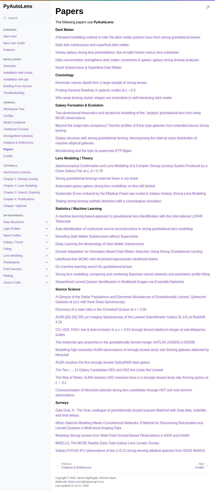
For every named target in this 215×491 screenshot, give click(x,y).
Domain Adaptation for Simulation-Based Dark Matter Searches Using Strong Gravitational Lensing (128, 251)
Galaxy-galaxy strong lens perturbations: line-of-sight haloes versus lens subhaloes (117, 52)
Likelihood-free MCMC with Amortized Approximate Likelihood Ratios (106, 259)
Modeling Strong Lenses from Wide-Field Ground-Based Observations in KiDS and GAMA (122, 435)
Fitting (7, 249)
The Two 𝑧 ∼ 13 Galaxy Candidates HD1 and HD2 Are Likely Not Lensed (109, 370)
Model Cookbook (14, 122)
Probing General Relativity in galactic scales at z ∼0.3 (95, 90)
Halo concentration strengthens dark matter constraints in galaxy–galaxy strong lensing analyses (127, 60)
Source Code (12, 282)
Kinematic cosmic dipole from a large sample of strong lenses (101, 82)
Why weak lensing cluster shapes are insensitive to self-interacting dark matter (113, 98)
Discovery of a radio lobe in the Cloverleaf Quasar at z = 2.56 (100, 309)
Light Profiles (11, 228)
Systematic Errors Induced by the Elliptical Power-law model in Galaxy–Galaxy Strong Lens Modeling (130, 193)
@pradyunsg (88, 481)
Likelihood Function (16, 129)
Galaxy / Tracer (13, 242)
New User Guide (14, 43)
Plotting (8, 275)
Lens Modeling (12, 255)
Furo (101, 481)
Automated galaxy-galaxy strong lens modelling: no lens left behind (105, 186)
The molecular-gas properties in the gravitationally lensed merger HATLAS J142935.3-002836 (125, 342)
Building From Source (17, 86)
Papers (8, 149)
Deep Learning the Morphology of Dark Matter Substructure (99, 244)
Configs (8, 115)
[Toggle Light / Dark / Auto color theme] (208, 7)
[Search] (25, 18)
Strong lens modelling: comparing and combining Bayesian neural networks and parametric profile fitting (132, 274)
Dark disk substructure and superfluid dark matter (92, 45)
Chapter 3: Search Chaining (21, 192)
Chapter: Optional (14, 205)
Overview (9, 66)
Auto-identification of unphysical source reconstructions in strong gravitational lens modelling (124, 229)
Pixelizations (11, 262)
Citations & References (18, 142)
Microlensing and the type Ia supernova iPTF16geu (93, 150)
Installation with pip (15, 79)
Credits (8, 156)
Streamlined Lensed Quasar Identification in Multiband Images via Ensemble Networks (119, 282)
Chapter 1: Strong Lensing (20, 179)
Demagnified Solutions (18, 136)
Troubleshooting (13, 93)
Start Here (10, 36)
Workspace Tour (14, 109)
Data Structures (13, 222)
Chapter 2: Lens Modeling (20, 185)
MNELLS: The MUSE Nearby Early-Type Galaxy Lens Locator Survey (107, 443)
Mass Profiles (12, 235)
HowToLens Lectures (17, 172)
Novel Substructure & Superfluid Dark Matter (88, 67)
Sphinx (72, 481)
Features (9, 49)
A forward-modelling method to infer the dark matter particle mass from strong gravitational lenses (127, 37)
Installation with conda (17, 72)
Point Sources (12, 269)
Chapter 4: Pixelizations (18, 199)
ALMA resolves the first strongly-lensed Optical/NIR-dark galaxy (102, 362)
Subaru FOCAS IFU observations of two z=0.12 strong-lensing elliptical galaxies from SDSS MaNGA (130, 450)
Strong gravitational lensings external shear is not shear (96, 178)
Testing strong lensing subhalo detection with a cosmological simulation (108, 201)
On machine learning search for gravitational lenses (93, 266)
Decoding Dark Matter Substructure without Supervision (96, 236)
